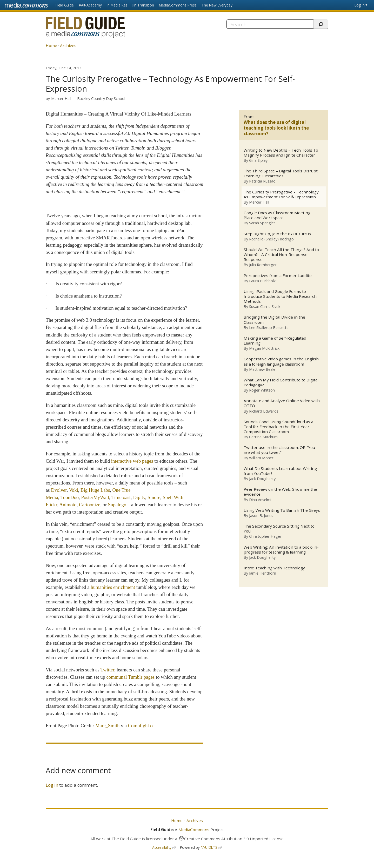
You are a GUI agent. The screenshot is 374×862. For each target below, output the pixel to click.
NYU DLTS (209, 847)
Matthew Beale (262, 369)
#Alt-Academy (90, 5)
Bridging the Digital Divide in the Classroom (274, 320)
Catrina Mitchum (263, 437)
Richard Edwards (263, 411)
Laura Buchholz (262, 280)
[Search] (269, 24)
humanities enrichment (113, 587)
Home (51, 45)
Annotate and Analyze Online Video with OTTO (282, 404)
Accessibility (161, 847)
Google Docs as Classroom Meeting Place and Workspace (277, 215)
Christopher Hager (265, 536)
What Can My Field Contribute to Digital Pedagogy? (281, 383)
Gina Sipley (258, 160)
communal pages (130, 677)
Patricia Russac (262, 181)
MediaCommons (193, 829)
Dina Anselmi (260, 499)
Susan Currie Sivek (264, 306)
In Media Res (117, 5)
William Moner (261, 458)
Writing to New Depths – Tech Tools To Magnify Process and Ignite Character (281, 153)
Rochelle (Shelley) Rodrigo (271, 238)
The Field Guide (126, 838)
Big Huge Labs (95, 490)
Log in (360, 5)
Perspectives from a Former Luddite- (278, 275)
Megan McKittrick (264, 348)
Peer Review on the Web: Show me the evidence (280, 492)
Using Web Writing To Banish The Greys (282, 510)
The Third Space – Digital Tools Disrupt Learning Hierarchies (281, 173)
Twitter (107, 669)
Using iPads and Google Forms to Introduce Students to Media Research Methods (280, 296)
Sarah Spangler (262, 223)
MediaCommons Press (178, 5)
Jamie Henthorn (262, 573)
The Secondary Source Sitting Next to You (279, 529)
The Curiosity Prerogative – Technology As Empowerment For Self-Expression (281, 194)
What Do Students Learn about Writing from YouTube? (280, 471)
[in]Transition (143, 5)
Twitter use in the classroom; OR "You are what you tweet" (279, 450)
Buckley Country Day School (101, 98)
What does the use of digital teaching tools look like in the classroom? (276, 128)
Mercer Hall (61, 98)
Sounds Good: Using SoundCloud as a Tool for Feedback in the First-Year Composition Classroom (278, 427)
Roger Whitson (262, 390)
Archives (68, 45)
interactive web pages (132, 461)
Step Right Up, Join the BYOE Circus (277, 233)
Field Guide (65, 5)
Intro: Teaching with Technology (274, 568)
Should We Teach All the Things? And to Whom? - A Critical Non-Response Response (281, 254)
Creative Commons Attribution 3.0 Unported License (234, 838)
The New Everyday (217, 5)
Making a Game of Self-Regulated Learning (275, 341)
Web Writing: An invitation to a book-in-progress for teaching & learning (281, 550)
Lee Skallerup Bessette (269, 327)
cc (152, 725)
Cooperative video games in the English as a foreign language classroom (281, 362)
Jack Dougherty (262, 479)
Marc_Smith (107, 725)
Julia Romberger (263, 264)
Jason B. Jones (261, 515)
